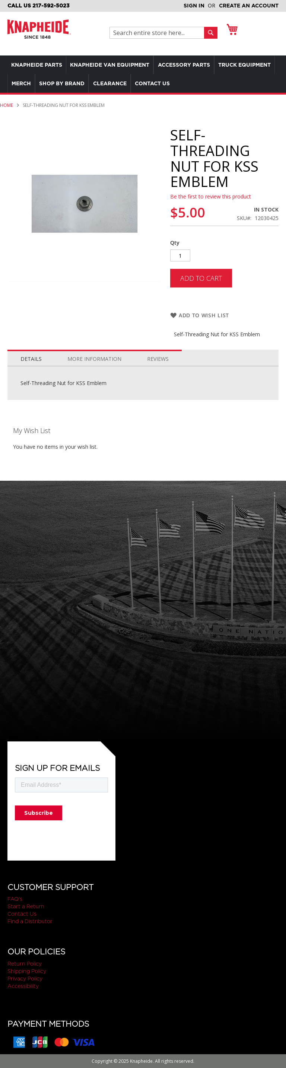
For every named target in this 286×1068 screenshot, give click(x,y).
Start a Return (25, 907)
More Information (94, 367)
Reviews (158, 367)
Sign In (194, 6)
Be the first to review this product (210, 196)
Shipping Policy (26, 971)
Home (6, 105)
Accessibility (23, 986)
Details (31, 367)
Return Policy (24, 964)
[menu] (143, 74)
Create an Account (249, 6)
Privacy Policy (24, 979)
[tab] (31, 365)
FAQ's (14, 899)
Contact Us (21, 914)
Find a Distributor (30, 922)
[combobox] (158, 33)
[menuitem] (38, 64)
